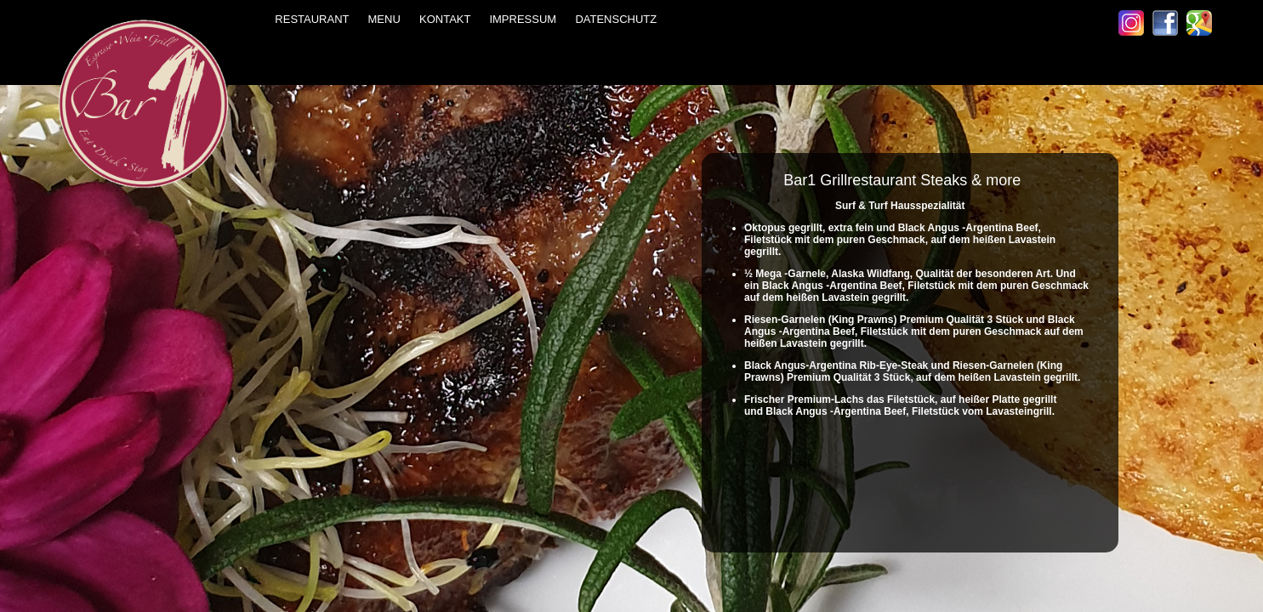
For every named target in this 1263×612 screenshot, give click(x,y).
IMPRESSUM (522, 19)
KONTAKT (447, 19)
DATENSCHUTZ (613, 19)
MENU (387, 19)
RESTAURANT (315, 19)
